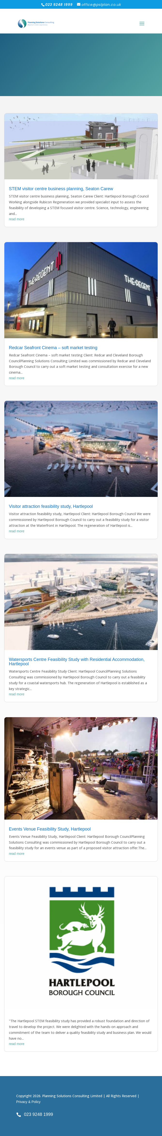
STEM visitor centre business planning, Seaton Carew (61, 188)
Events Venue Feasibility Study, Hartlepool (50, 829)
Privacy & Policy (28, 1102)
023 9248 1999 (38, 1114)
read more (16, 219)
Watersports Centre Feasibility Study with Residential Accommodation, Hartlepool (77, 661)
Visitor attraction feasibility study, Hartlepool (51, 506)
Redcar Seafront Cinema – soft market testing (53, 347)
